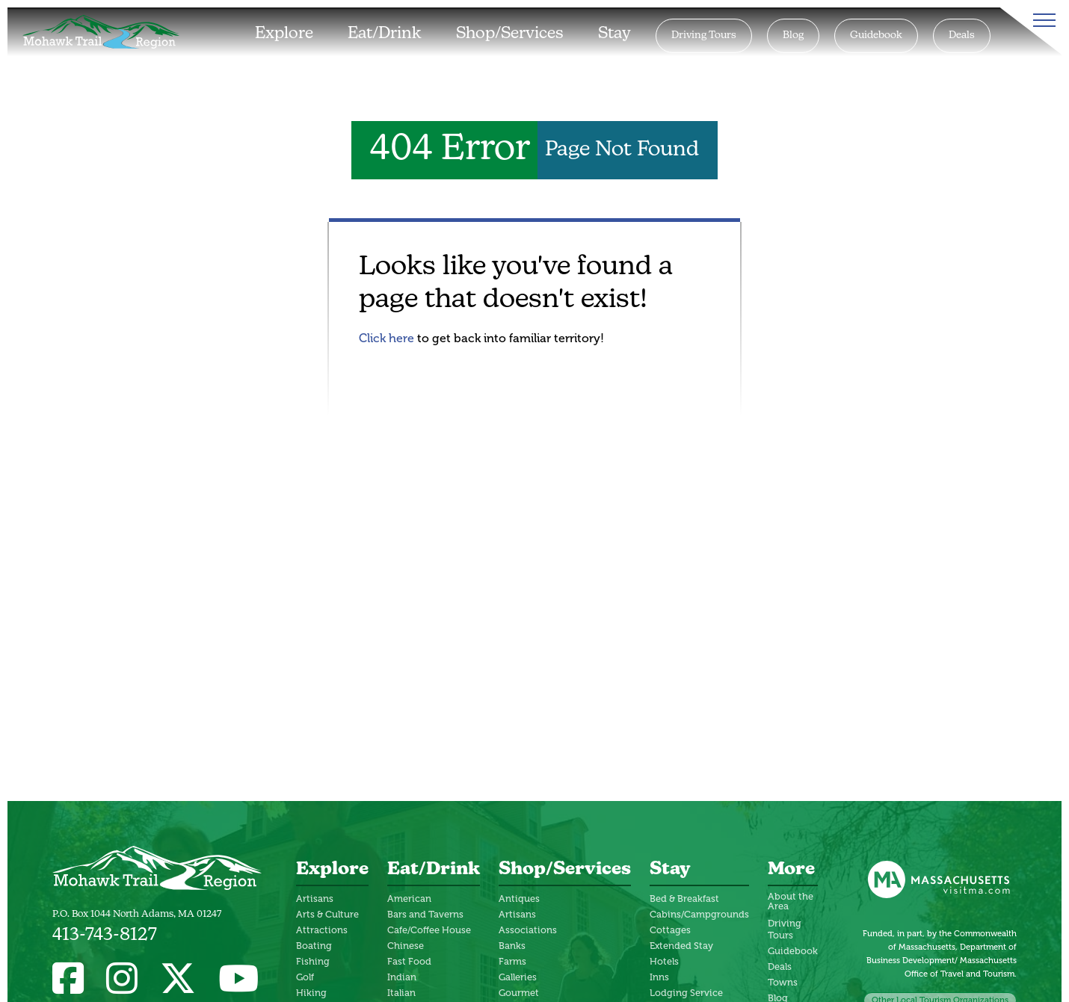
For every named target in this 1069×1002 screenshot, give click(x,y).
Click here (386, 338)
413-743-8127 (104, 935)
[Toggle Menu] (1041, 20)
